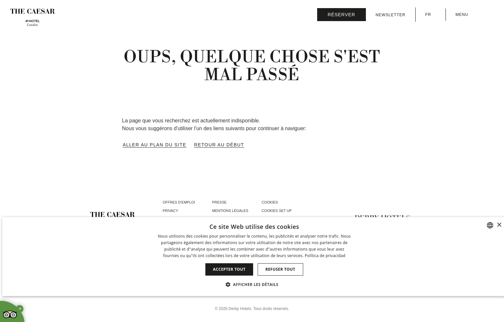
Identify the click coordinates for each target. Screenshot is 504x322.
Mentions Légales (230, 211)
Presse (219, 202)
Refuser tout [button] (280, 269)
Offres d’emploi (179, 202)
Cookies (270, 202)
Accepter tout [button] (229, 269)
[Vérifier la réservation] (341, 14)
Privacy (170, 211)
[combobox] (490, 225)
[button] (254, 284)
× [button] (499, 225)
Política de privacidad (325, 255)
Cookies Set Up (277, 211)
